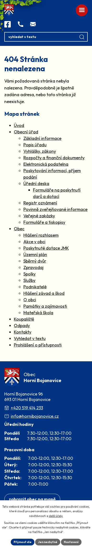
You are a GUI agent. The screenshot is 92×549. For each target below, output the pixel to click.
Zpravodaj (33, 267)
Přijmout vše (23, 542)
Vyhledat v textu (30, 338)
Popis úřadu (35, 145)
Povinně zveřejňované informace (55, 209)
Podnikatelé (35, 287)
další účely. (56, 516)
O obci (29, 299)
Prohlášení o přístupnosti (38, 345)
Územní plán (35, 254)
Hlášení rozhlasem (41, 235)
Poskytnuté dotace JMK (46, 248)
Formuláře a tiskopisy (44, 222)
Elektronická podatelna (45, 164)
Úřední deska (36, 183)
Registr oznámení (40, 203)
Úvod (19, 125)
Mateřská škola (38, 312)
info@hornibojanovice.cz (35, 416)
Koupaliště (24, 319)
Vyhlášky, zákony (39, 151)
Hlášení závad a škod (44, 293)
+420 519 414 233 (27, 408)
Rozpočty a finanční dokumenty (54, 157)
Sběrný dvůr (34, 261)
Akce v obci (34, 241)
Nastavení (71, 542)
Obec (19, 228)
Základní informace (42, 138)
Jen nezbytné (47, 542)
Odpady (22, 325)
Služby (29, 280)
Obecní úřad (26, 132)
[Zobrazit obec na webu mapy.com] (32, 499)
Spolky (29, 274)
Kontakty (22, 332)
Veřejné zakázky (39, 216)
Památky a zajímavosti (45, 306)
